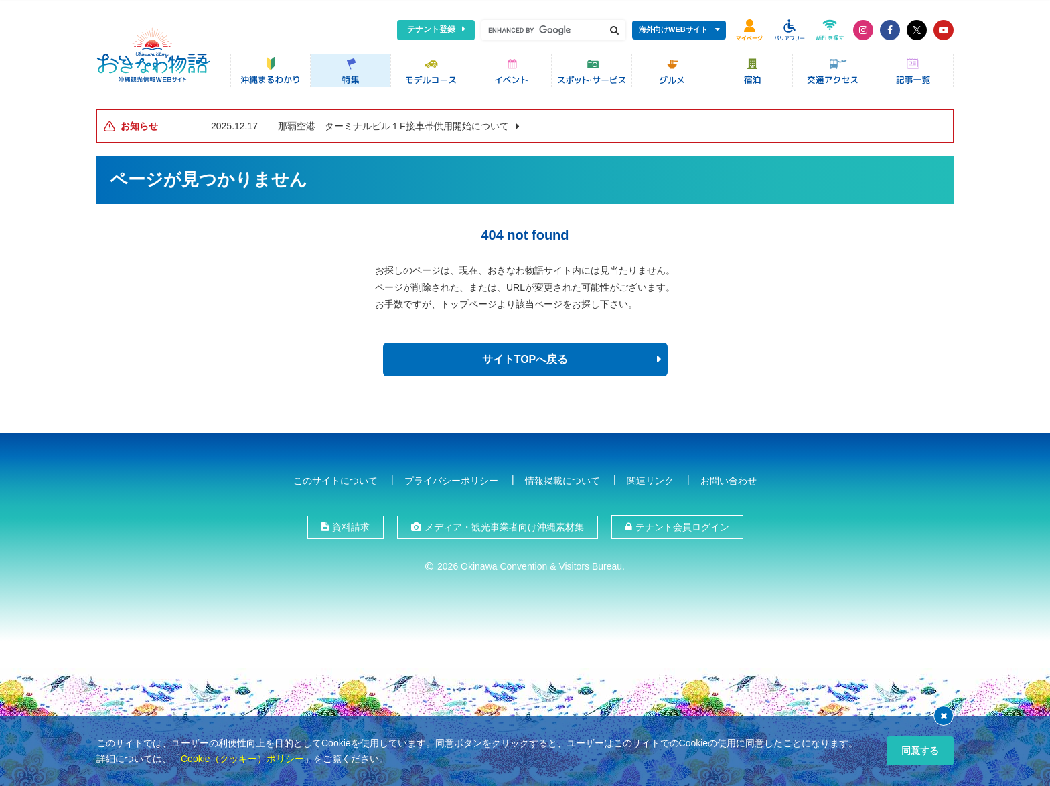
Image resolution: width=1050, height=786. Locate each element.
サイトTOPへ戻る (525, 357)
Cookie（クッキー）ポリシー (242, 758)
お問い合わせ (728, 478)
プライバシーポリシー (451, 478)
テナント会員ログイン (682, 525)
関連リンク (650, 478)
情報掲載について (562, 478)
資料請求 (351, 525)
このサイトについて (335, 478)
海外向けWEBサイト (673, 29)
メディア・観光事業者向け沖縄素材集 (504, 525)
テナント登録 (431, 29)
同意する (920, 750)
